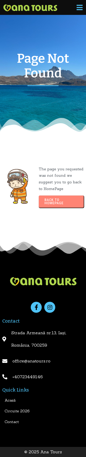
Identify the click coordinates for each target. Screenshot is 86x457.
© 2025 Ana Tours (43, 451)
